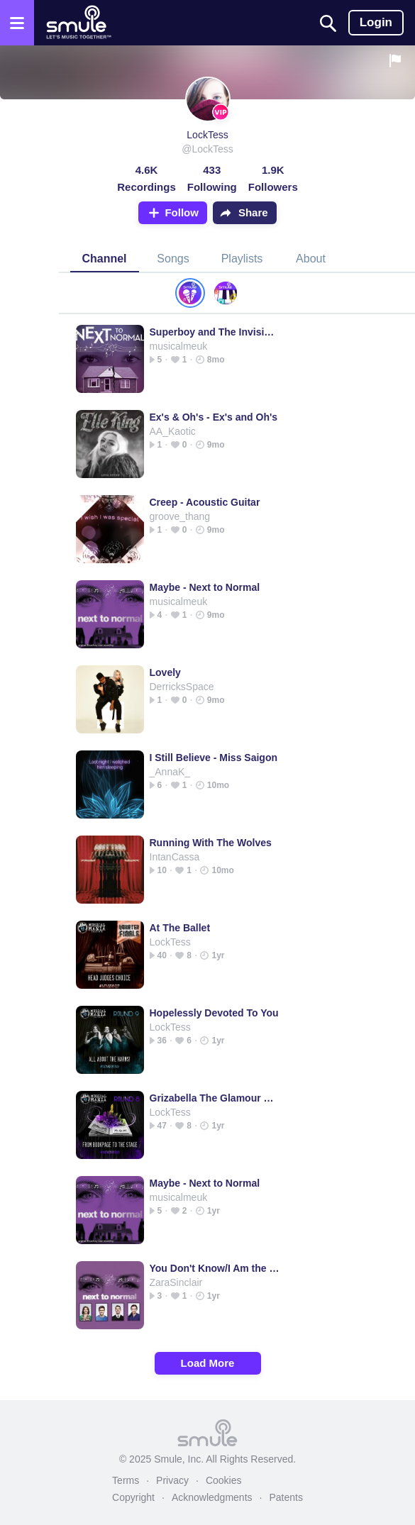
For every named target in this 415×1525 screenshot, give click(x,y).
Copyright (133, 1497)
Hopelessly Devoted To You (214, 1013)
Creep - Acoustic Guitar (205, 502)
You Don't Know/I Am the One (215, 1268)
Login (376, 22)
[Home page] (78, 23)
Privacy (172, 1480)
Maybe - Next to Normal (205, 587)
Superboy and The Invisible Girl (215, 332)
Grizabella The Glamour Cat (215, 1098)
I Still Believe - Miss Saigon (214, 757)
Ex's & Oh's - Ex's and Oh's (214, 417)
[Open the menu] (17, 22)
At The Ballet (180, 927)
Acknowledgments (212, 1497)
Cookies (224, 1480)
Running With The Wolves (211, 842)
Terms (125, 1480)
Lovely (165, 672)
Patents (285, 1497)
